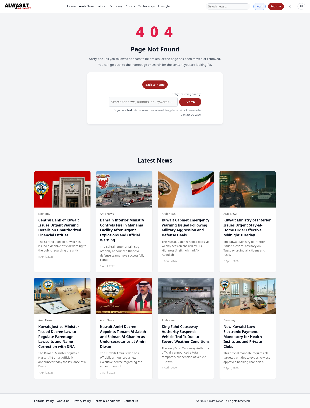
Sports (130, 6)
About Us (63, 401)
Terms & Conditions (107, 401)
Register (275, 6)
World (102, 6)
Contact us (131, 401)
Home (71, 6)
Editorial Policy (44, 401)
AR (301, 6)
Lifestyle (164, 6)
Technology (146, 6)
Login (259, 6)
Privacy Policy (82, 401)
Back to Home (154, 85)
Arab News (87, 6)
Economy (116, 6)
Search (190, 102)
